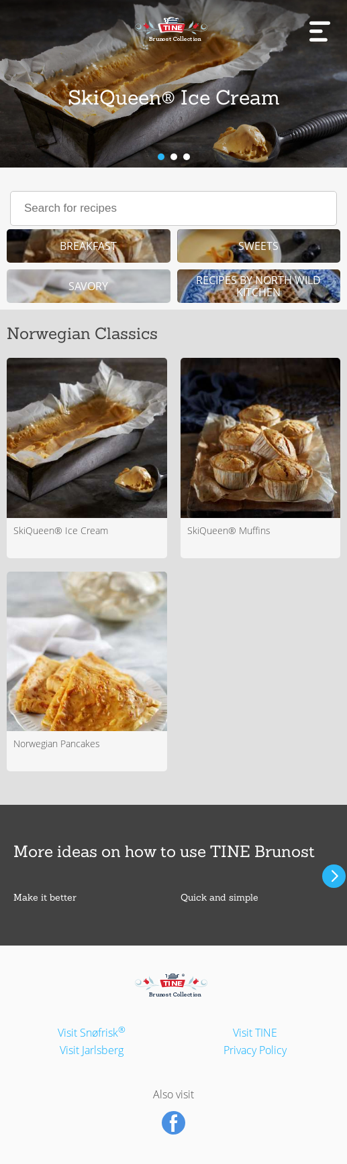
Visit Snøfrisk (92, 1032)
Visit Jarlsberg (91, 1050)
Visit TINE (255, 1032)
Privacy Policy (255, 1050)
